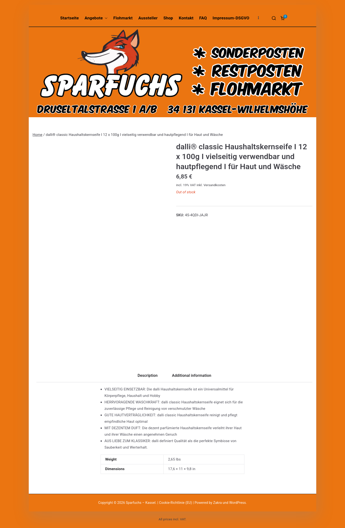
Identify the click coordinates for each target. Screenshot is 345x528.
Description (148, 375)
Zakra (217, 503)
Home (37, 135)
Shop (168, 18)
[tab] (148, 377)
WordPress (237, 503)
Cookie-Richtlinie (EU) (176, 503)
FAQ (203, 18)
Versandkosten (214, 185)
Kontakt (186, 18)
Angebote (96, 18)
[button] (105, 18)
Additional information (191, 375)
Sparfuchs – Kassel (140, 503)
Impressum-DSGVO (231, 18)
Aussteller (148, 18)
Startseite (69, 18)
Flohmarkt (122, 18)
